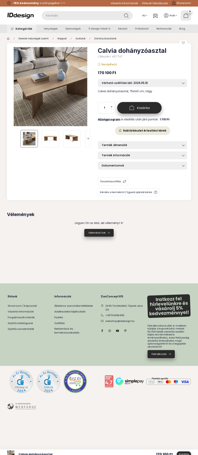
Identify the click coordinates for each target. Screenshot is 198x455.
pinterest (125, 331)
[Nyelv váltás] (144, 15)
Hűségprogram (109, 119)
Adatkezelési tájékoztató (70, 311)
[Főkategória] (8, 38)
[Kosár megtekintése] (186, 15)
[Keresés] (126, 15)
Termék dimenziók (114, 145)
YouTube (117, 331)
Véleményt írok (97, 232)
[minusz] (111, 110)
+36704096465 (114, 315)
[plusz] (111, 105)
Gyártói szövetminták (21, 329)
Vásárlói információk (124, 3)
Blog (182, 28)
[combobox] (87, 15)
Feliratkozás (159, 354)
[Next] (87, 138)
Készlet (122, 28)
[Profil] (170, 15)
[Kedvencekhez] (183, 43)
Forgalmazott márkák (21, 317)
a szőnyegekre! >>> (38, 3)
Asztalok (80, 38)
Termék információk (116, 155)
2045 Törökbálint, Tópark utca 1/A (124, 307)
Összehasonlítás (110, 181)
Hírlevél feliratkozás (155, 3)
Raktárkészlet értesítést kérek (142, 131)
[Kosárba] (139, 108)
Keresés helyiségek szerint (34, 38)
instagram (110, 331)
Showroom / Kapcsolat (22, 306)
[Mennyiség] (104, 107)
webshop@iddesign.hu (120, 321)
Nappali (62, 38)
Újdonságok (73, 28)
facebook (102, 331)
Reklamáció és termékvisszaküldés (66, 330)
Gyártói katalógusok (20, 323)
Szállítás (59, 323)
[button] (21, 28)
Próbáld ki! (142, 28)
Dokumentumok (113, 165)
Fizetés (58, 317)
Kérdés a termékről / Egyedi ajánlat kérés (126, 192)
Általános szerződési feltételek (73, 306)
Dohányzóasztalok (105, 38)
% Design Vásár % (99, 28)
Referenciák (164, 28)
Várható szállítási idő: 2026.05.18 (125, 83)
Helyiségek (51, 28)
